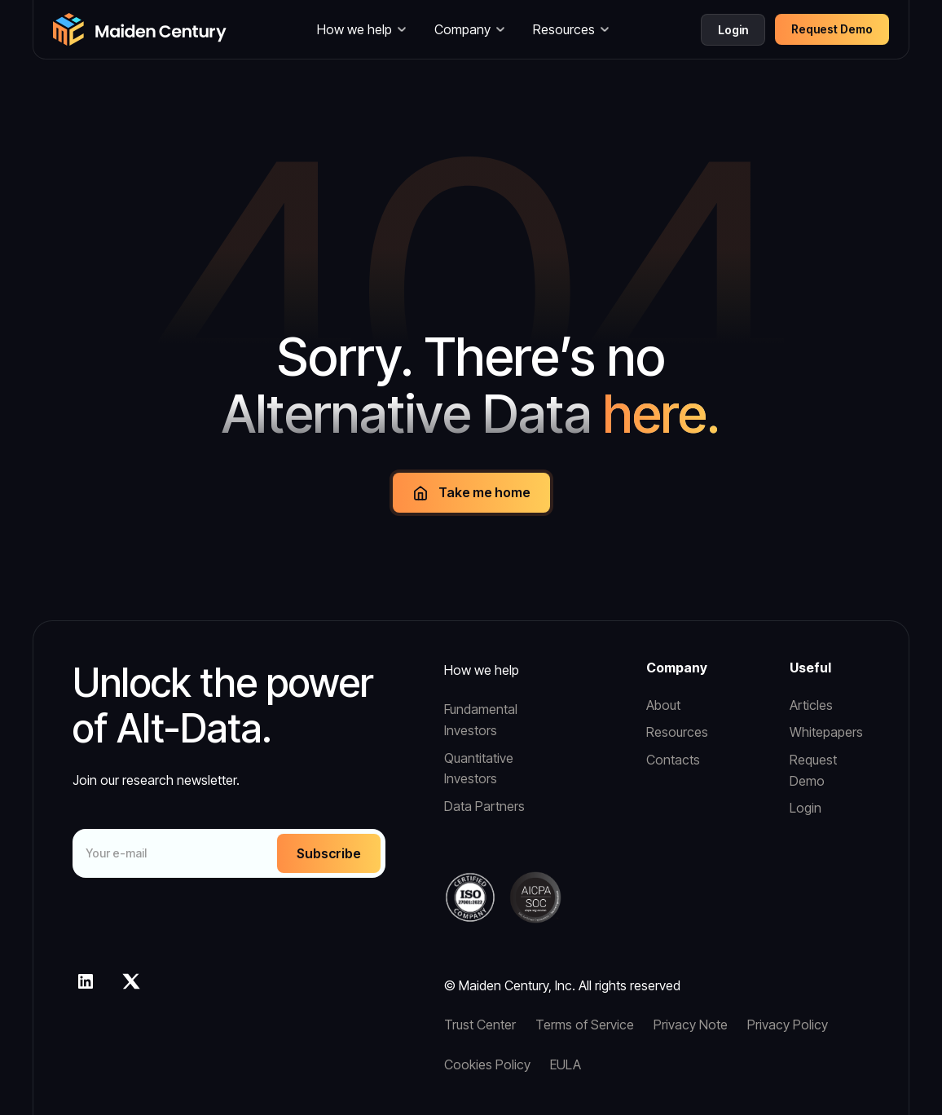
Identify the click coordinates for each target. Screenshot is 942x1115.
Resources (677, 732)
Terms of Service (584, 1024)
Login (733, 30)
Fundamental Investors (480, 719)
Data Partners (484, 806)
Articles (811, 705)
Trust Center (480, 1024)
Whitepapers (826, 732)
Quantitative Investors (478, 768)
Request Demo (813, 770)
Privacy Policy (787, 1024)
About (663, 705)
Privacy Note (691, 1024)
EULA (565, 1064)
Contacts (673, 759)
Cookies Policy (487, 1064)
